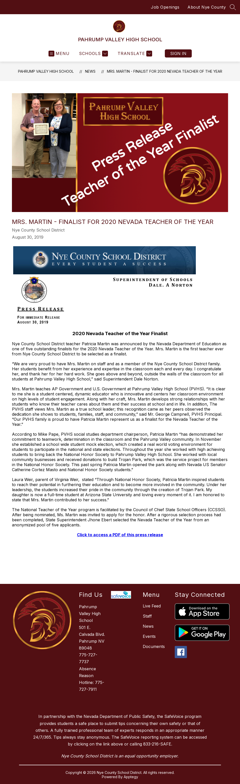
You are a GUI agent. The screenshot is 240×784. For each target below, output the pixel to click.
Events (149, 636)
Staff (147, 616)
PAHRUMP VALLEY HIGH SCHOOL (46, 71)
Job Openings (165, 7)
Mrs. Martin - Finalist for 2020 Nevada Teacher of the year (164, 71)
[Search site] (233, 7)
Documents (154, 646)
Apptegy (131, 777)
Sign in (178, 53)
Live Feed (152, 605)
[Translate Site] (134, 53)
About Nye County (206, 7)
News (90, 71)
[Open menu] (59, 53)
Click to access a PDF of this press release (120, 534)
